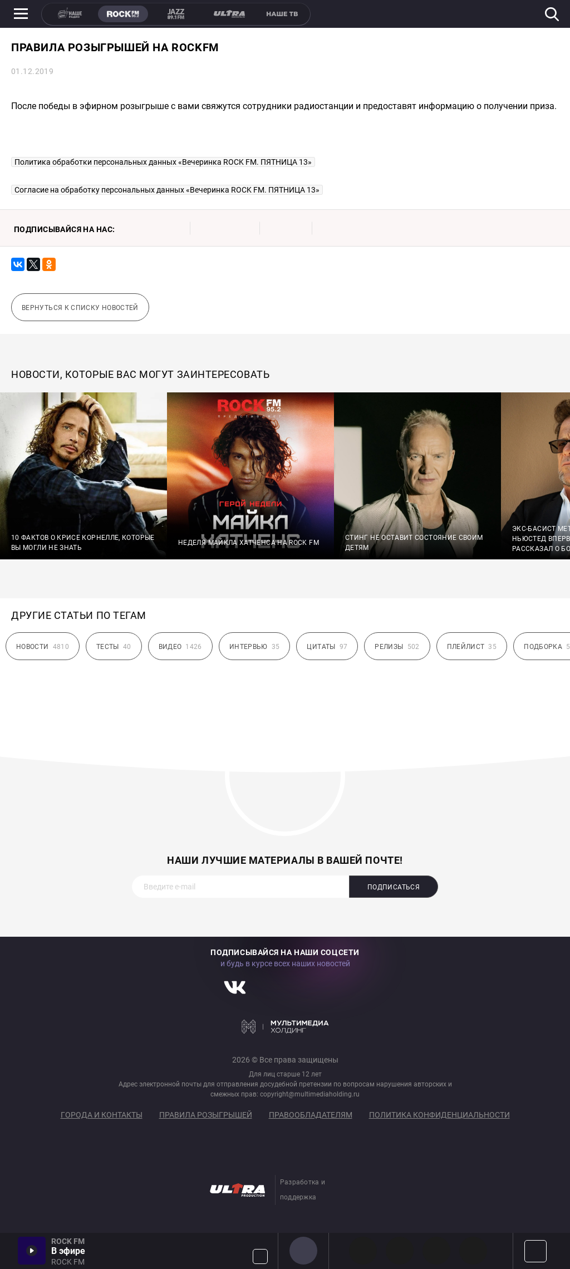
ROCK (123, 14)
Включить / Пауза (32, 1251)
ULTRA (229, 14)
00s (436, 1251)
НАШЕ (70, 14)
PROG (363, 1251)
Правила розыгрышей (205, 1114)
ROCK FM (303, 1251)
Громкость (260, 1256)
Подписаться (393, 887)
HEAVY (400, 1251)
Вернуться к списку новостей (80, 308)
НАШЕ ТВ (282, 14)
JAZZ (176, 14)
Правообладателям (310, 1114)
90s (473, 1251)
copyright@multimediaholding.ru (310, 1094)
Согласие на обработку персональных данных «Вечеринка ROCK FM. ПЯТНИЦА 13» (167, 189)
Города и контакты (101, 1114)
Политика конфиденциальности (439, 1114)
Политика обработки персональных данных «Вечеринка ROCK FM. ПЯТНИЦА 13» (163, 162)
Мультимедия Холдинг (285, 1026)
